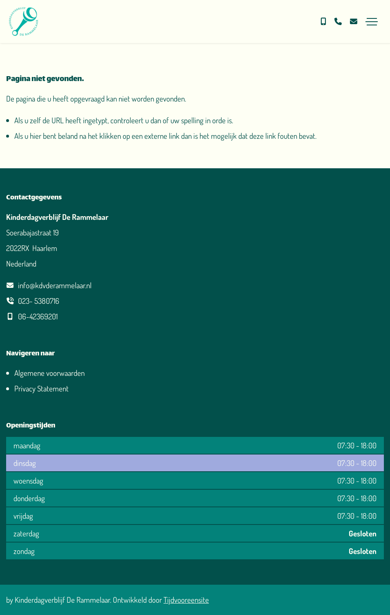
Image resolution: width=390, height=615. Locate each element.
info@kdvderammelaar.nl (55, 285)
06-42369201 (38, 316)
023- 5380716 (38, 301)
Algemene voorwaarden (49, 373)
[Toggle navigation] (371, 21)
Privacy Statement (41, 388)
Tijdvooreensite (186, 600)
